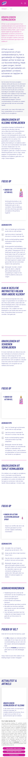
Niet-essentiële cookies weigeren (14, 751)
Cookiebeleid (16, 742)
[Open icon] (21, 3)
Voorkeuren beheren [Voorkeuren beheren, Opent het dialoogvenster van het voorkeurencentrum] (14, 755)
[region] (14, 738)
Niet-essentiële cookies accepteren (14, 748)
